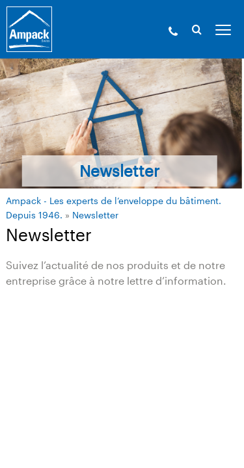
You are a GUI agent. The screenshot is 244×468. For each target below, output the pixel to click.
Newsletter (95, 214)
